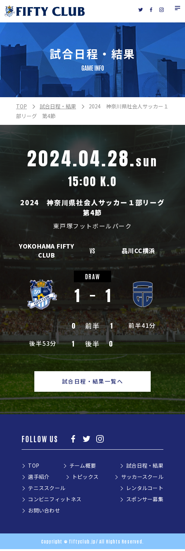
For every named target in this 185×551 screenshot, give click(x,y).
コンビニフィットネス (54, 501)
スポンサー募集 (144, 501)
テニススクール (46, 489)
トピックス (85, 478)
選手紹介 (38, 478)
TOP (21, 106)
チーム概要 (82, 467)
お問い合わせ (44, 512)
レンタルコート (144, 489)
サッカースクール (142, 478)
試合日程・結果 (58, 106)
